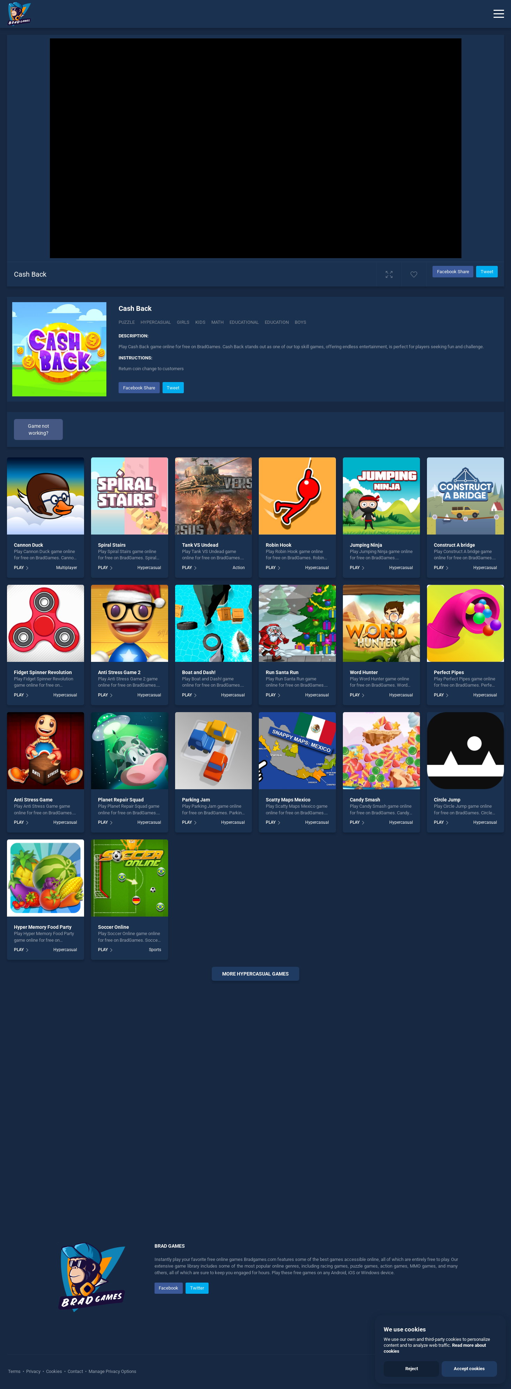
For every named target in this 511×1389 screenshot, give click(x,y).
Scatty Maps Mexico (288, 799)
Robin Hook (278, 545)
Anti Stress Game (33, 799)
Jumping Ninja (366, 545)
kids (200, 322)
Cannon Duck (28, 545)
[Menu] (499, 14)
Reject (411, 1368)
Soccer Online (113, 927)
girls (183, 322)
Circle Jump (447, 799)
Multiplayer (66, 567)
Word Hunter (364, 672)
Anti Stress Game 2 (119, 672)
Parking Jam (196, 799)
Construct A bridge (454, 545)
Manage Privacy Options (112, 1371)
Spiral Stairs (112, 545)
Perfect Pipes (449, 672)
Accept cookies (469, 1368)
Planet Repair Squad (121, 799)
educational (244, 322)
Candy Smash (365, 799)
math (217, 322)
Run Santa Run (282, 672)
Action (239, 567)
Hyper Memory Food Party (43, 927)
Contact (75, 1371)
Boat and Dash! (199, 672)
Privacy (33, 1371)
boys (300, 322)
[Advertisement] (255, 1092)
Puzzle (127, 322)
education (277, 322)
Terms (15, 1371)
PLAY (19, 567)
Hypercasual (156, 322)
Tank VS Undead (200, 545)
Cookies (54, 1371)
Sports (155, 949)
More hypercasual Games (255, 974)
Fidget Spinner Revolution (43, 672)
